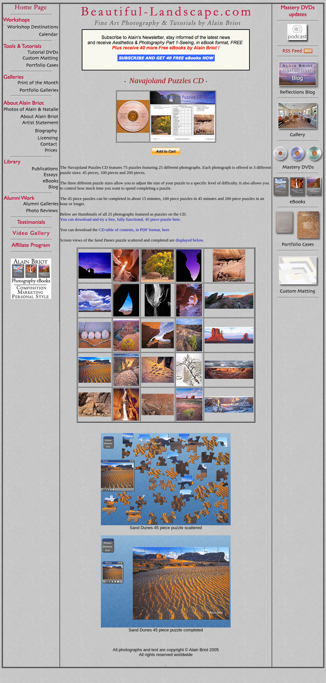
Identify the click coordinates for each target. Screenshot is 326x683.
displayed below (189, 240)
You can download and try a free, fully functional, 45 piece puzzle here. (120, 219)
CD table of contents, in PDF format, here (134, 229)
